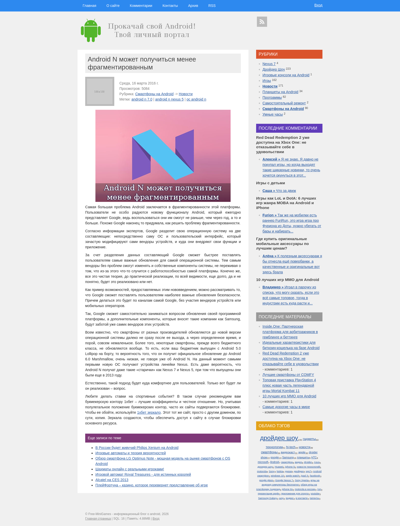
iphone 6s (287, 489)
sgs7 (308, 471)
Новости (186, 94)
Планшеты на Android (280, 92)
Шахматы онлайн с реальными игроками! (129, 469)
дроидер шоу (265, 466)
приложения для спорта (294, 493)
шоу (281, 498)
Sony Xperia (301, 480)
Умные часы (272, 114)
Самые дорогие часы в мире (286, 407)
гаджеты (309, 439)
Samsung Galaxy (267, 498)
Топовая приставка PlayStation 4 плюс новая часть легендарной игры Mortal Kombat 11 (289, 385)
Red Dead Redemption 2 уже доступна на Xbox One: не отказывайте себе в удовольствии (290, 358)
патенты (314, 498)
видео (298, 462)
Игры (266, 81)
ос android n (196, 99)
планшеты (303, 457)
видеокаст (288, 452)
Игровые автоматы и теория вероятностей (130, 453)
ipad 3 (304, 475)
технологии (274, 447)
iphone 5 (290, 466)
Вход (318, 5)
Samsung (288, 457)
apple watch (292, 475)
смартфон (287, 462)
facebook (315, 475)
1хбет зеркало (149, 412)
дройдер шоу (279, 437)
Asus (317, 462)
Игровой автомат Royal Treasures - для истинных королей (143, 474)
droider (308, 462)
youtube (315, 493)
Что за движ (279, 191)
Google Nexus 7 (284, 480)
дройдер (299, 471)
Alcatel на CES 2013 (111, 480)
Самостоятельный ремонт (284, 103)
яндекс (290, 498)
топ (319, 489)
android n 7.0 (141, 99)
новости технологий (308, 466)
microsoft (263, 462)
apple (301, 452)
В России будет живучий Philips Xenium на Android (137, 448)
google (275, 457)
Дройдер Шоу (273, 69)
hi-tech (290, 447)
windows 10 (277, 475)
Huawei (279, 466)
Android (274, 462)
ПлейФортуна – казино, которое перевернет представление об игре (151, 485)
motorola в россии (305, 489)
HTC (314, 457)
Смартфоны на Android (154, 94)
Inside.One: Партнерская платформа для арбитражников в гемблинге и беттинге (290, 331)
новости (304, 447)
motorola (262, 471)
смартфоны (269, 452)
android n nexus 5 (169, 99)
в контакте (302, 498)
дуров (288, 471)
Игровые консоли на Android (285, 75)
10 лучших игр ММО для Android (289, 396)
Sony (271, 471)
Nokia (280, 471)
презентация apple (268, 493)
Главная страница (98, 518)
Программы (272, 97)
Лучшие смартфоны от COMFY (288, 375)
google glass (266, 480)
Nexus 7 (269, 64)
